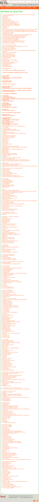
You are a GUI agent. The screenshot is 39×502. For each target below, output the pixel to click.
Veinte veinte (5, 444)
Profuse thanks (5, 374)
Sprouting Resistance (6, 401)
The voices (4, 419)
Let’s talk (4, 297)
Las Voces (4, 284)
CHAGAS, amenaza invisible (8, 158)
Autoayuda (4, 145)
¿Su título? (4, 27)
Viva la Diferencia (6, 448)
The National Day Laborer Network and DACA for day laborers (15, 415)
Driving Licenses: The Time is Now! (10, 196)
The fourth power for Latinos (8, 412)
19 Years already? (6, 60)
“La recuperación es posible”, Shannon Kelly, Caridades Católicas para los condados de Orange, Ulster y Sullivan (19, 32)
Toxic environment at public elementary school (12, 431)
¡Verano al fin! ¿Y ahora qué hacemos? (10, 476)
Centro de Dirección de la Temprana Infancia (11, 157)
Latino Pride (4, 285)
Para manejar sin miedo (7, 363)
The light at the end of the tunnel (9, 414)
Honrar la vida (5, 245)
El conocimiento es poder (7, 201)
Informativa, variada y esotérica (8, 258)
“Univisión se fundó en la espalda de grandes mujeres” (13, 40)
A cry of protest (5, 127)
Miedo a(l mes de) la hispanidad (9, 323)
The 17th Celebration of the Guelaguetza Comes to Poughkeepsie (15, 408)
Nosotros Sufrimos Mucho (7, 340)
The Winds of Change (6, 424)
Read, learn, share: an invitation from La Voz (11, 382)
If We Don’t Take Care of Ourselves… (10, 253)
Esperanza (4, 215)
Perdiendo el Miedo (6, 365)
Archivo (34, 7)
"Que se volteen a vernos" (7, 53)
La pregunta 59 (5, 272)
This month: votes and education (9, 48)
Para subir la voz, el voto (7, 364)
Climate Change (5, 170)
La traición (4, 276)
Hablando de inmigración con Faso (9, 233)
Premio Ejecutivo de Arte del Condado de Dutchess (13, 372)
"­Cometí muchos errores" (7, 15)
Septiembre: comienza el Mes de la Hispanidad (12, 395)
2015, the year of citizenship (8, 63)
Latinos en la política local (7, 287)
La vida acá (4, 278)
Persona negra (5, 367)
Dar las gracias (5, 178)
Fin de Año (4, 222)
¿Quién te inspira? (6, 482)
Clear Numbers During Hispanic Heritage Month (12, 168)
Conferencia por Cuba (6, 174)
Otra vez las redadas (6, 354)
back (3, 493)
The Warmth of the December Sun (9, 423)
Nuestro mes (4, 346)
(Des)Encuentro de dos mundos (8, 55)
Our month (4, 356)
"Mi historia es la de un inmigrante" (9, 52)
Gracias (3, 229)
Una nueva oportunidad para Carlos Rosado (11, 441)
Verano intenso (5, 445)
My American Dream (6, 330)
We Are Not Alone (6, 451)
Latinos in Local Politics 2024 (8, 292)
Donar (18, 1)
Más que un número (6, 318)
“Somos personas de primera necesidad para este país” (13, 37)
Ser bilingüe (4, 396)
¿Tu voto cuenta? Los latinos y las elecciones (11, 486)
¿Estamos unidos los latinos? (8, 20)
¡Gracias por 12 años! (6, 18)
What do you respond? (7, 456)
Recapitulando (5, 383)
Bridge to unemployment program (9, 153)
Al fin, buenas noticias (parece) (8, 136)
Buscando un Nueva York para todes (9, 154)
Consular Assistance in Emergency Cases (11, 175)
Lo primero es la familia (7, 304)
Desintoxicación (5, 188)
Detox (3, 189)
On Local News (5, 351)
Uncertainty (4, 443)
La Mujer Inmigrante (6, 270)
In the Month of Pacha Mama (8, 255)
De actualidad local (6, 179)
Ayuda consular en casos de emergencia (10, 146)
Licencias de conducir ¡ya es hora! (9, 298)
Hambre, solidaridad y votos (8, 237)
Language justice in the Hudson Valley (10, 280)
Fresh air (4, 226)
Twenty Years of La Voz (7, 436)
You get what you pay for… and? (9, 467)
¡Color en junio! (5, 471)
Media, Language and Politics (8, 320)
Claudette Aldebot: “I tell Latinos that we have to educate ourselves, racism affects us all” (20, 166)
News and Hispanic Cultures (8, 331)
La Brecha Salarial (6, 265)
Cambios (4, 156)
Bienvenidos (4, 150)
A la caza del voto (6, 128)
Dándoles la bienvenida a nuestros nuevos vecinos (12, 177)
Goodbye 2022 (5, 228)
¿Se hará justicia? (6, 26)
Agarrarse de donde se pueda (8, 132)
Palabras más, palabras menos (8, 360)
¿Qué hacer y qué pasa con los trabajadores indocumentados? (15, 481)
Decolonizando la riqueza (7, 181)
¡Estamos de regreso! (6, 472)
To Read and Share (6, 428)
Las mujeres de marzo (6, 282)
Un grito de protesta (6, 437)
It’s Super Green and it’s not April (9, 260)
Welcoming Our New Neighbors (9, 453)
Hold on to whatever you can (8, 243)
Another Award (5, 141)
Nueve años (4, 349)
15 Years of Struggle (6, 57)
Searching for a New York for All (9, 391)
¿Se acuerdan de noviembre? (8, 484)
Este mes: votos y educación (8, 47)
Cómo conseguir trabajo (7, 172)
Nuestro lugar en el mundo (7, 344)
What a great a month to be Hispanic (9, 454)
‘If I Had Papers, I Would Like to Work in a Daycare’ (13, 42)
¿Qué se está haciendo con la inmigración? (11, 25)
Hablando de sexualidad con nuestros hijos (11, 234)
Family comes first (6, 219)
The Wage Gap (5, 421)
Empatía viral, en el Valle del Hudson (10, 209)
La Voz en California (6, 279)
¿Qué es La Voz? (5, 480)
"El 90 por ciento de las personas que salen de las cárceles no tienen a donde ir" (18, 14)
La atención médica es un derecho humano (11, 264)
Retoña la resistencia (6, 386)
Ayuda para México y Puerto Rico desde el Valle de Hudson (14, 147)
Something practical (6, 399)
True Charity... (5, 434)
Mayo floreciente (5, 319)
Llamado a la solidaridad (7, 302)
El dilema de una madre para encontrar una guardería (13, 203)
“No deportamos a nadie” (7, 33)
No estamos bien (5, 335)
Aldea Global (5, 138)
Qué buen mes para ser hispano (8, 377)
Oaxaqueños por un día (7, 350)
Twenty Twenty (5, 435)
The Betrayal (5, 410)
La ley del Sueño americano (8, 269)
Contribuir (25, 1)
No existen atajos (5, 338)
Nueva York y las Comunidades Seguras (10, 347)
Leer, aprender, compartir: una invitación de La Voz (13, 295)
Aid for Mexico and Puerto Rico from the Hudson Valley (14, 133)
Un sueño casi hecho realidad (8, 439)
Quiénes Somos (8, 7)
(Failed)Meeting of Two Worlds (8, 56)
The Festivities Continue (7, 411)
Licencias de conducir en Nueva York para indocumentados (14, 299)
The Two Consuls (6, 418)
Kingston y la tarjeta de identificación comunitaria (12, 261)
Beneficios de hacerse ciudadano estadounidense (12, 149)
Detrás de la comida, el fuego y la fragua (10, 190)
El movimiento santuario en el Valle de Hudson (12, 206)
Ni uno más (4, 332)
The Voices (4, 420)
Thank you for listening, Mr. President (10, 406)
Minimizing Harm (6, 328)
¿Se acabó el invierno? (7, 483)
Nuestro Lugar (5, 345)
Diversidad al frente (6, 194)
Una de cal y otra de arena (7, 440)
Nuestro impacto (5, 343)
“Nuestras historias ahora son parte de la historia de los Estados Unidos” (17, 34)
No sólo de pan (5, 339)
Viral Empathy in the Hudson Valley (9, 447)
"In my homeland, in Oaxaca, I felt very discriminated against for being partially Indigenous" (19, 51)
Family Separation (6, 220)
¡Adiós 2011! (5, 469)
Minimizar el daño (6, 326)
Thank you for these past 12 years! (9, 407)
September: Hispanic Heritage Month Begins (11, 394)
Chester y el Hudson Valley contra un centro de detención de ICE (15, 161)
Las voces (4, 283)
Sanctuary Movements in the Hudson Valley (11, 387)
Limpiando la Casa (6, 300)
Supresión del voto (6, 403)
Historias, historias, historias (8, 241)
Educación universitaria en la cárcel (9, 198)
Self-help (4, 393)
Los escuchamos (5, 310)
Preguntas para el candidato (8, 370)
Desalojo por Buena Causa (7, 186)
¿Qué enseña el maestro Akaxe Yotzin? (10, 22)
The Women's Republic (7, 425)
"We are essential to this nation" (9, 54)
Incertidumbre (5, 256)
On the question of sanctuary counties (10, 352)
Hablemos (4, 236)
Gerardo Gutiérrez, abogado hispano (9, 227)
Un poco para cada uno (7, 438)
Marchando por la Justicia (7, 317)
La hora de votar (5, 267)
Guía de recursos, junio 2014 (8, 232)
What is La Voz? (5, 458)
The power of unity (6, 417)
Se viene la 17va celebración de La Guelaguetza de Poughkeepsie (15, 389)
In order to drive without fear (8, 254)
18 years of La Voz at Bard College (9, 59)
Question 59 (4, 380)
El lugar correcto (5, 204)
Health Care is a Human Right (8, 238)
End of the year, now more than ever (9, 213)
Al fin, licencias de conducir (8, 137)
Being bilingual (5, 148)
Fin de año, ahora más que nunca (9, 223)
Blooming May (5, 152)
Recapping (4, 384)
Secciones (23, 7)
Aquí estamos (5, 142)
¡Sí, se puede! (5, 475)
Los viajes (4, 313)
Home (2, 7)
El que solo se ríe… (6, 208)
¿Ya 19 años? (5, 28)
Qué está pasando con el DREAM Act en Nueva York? (13, 379)
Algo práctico (5, 140)
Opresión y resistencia (6, 353)
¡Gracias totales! (5, 474)
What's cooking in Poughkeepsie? (9, 461)
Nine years (4, 334)
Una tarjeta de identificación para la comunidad (12, 442)
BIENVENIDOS (5, 151)
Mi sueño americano (6, 322)
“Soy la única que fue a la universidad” (10, 38)
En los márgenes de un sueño (8, 212)
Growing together (6, 231)
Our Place (4, 357)
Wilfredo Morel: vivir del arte (8, 465)
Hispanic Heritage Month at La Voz (9, 240)
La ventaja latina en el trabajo (8, 277)
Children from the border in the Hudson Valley (12, 163)
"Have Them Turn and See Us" (8, 49)
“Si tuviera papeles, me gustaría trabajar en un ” (13, 36)
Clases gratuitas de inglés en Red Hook (10, 165)
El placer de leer (5, 207)
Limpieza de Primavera (7, 301)
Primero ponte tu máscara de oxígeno (10, 373)
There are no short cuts (7, 426)
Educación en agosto (6, 197)
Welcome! (4, 452)
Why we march (5, 464)
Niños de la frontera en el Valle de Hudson (11, 333)
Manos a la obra (5, 316)
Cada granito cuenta (6, 155)
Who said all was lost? (7, 463)
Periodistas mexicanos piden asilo (9, 366)
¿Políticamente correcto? (7, 479)
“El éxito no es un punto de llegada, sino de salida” (12, 468)
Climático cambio (6, 169)
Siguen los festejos (6, 398)
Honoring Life (5, 244)
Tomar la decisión (6, 430)
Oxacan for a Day (6, 359)
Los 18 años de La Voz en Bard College (10, 306)
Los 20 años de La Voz (7, 308)
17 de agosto (5, 58)
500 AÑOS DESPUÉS (7, 64)
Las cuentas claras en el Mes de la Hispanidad (12, 281)
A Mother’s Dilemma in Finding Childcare (11, 130)
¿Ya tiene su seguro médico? (8, 487)
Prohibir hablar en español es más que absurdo (12, 375)
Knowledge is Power (6, 262)
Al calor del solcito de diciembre (9, 135)
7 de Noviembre (5, 65)
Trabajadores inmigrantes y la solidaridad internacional (13, 432)
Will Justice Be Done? (7, 466)
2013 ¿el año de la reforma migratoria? (10, 61)
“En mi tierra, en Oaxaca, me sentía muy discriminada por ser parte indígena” (18, 30)
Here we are (4, 239)
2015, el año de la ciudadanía (8, 43)
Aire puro (4, 134)
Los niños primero (6, 311)
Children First (5, 162)
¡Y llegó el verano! (6, 477)
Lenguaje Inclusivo (6, 296)
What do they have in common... (9, 455)
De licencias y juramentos (7, 180)
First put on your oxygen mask (8, 224)
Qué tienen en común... (7, 378)
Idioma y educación (6, 250)
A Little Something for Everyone (9, 129)
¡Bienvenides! (5, 17)
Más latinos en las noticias (7, 315)
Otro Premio (4, 355)
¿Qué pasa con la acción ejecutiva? (9, 23)
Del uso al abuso (5, 183)
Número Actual (16, 7)
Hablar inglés (5, 235)
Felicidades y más (6, 221)
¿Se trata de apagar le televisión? (9, 485)
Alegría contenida (6, 139)
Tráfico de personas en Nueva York (9, 433)
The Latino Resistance (7, 413)
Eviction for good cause (7, 218)
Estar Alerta (4, 217)
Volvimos (4, 449)
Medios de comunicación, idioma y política (11, 321)
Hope (3, 248)
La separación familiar (7, 275)
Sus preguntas (5, 404)
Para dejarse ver (5, 361)
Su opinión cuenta (6, 402)
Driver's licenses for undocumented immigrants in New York (15, 46)
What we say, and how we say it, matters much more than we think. (16, 460)
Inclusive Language (6, 257)
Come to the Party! (6, 171)
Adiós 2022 (4, 131)
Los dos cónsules (5, 309)
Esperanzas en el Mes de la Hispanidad (10, 216)
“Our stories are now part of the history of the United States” (15, 35)
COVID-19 (11, 1)
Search (32, 1)
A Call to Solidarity (6, 125)
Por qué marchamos (6, 369)
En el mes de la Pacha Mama (8, 211)
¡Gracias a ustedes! (6, 473)
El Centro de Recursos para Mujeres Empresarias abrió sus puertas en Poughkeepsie (19, 200)
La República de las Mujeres (8, 274)
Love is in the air (5, 314)
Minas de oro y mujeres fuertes (8, 325)
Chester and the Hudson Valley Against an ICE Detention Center (15, 159)
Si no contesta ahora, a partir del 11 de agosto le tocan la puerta (15, 397)
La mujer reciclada (6, 271)
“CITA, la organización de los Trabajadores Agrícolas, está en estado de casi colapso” (20, 29)
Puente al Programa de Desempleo (9, 376)
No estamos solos (6, 336)
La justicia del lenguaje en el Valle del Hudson (12, 268)
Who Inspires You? (6, 462)
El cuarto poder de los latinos (8, 202)
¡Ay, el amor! (5, 16)
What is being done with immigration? (10, 457)
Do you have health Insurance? (8, 195)
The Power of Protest (6, 416)
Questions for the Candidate (8, 381)
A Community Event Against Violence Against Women (13, 126)
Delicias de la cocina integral (8, 185)
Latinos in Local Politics (7, 290)
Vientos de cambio (6, 446)
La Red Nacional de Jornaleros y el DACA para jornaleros (14, 273)
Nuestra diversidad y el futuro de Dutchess (11, 342)
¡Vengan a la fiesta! (6, 19)
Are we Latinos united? (7, 144)
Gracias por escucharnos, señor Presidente (11, 230)
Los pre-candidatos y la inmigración (9, 312)
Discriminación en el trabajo (8, 193)
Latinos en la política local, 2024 (9, 45)
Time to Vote (5, 427)
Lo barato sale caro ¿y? (7, 303)
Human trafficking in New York (9, 249)
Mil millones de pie (6, 324)
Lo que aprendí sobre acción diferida (10, 305)
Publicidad (29, 7)
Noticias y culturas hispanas (8, 341)
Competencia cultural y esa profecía (9, 173)
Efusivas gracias (5, 199)
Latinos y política (6, 293)
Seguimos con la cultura (7, 392)
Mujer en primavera (6, 329)
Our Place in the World (7, 358)
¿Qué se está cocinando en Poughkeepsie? (11, 24)
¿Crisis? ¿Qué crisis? (6, 478)
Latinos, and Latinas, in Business (9, 294)
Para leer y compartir (6, 362)
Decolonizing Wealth (6, 182)
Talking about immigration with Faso (10, 405)
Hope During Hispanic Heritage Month (10, 247)
